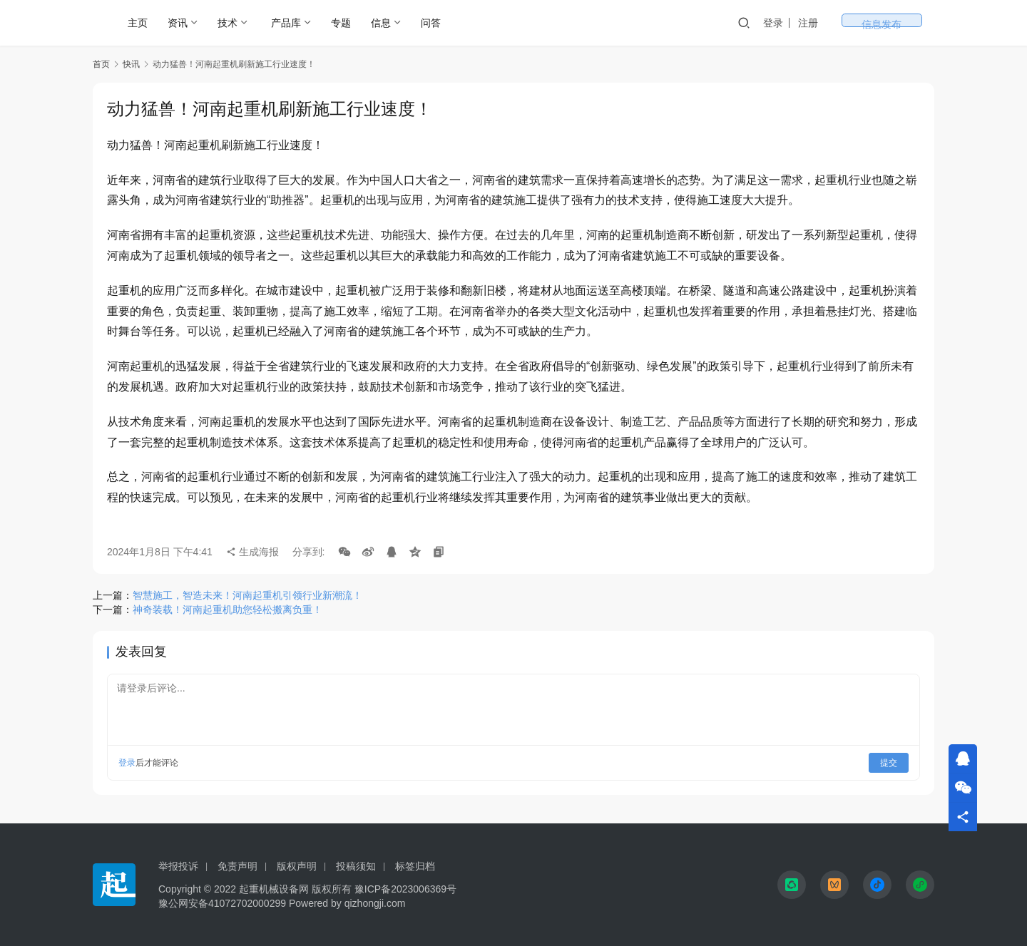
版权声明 (297, 866)
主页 (138, 23)
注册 (856, 23)
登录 (821, 23)
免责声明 (237, 866)
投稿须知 (356, 866)
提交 (888, 763)
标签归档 (415, 866)
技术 (227, 23)
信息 (381, 23)
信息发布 (906, 23)
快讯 (131, 64)
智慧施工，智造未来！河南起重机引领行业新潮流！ (247, 595)
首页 (101, 64)
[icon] (791, 884)
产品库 (286, 23)
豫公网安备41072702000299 (222, 903)
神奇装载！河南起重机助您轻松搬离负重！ (227, 609)
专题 (341, 23)
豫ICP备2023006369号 (405, 889)
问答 (431, 23)
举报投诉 (178, 866)
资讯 (178, 23)
